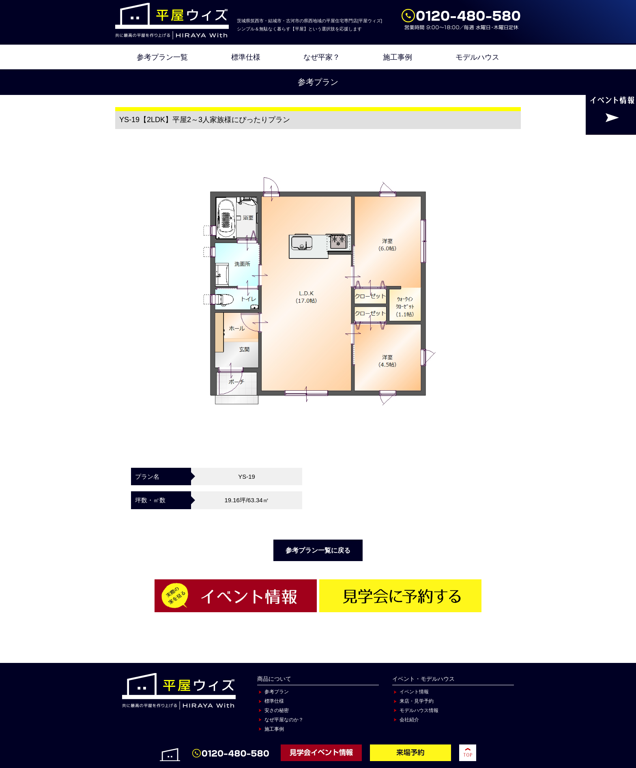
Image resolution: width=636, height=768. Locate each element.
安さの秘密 (276, 710)
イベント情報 (414, 692)
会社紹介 (409, 720)
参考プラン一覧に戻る (318, 550)
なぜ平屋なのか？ (283, 720)
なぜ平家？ (321, 57)
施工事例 (397, 57)
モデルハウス (477, 57)
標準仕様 (245, 57)
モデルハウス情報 (419, 710)
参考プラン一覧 (162, 57)
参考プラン (276, 692)
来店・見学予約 (417, 701)
